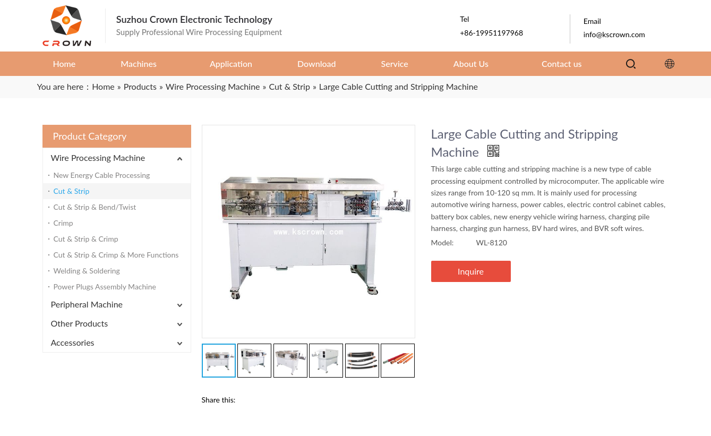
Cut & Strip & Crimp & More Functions (116, 254)
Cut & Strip (72, 190)
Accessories (73, 342)
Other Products (79, 323)
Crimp (63, 222)
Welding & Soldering (87, 270)
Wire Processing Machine (98, 157)
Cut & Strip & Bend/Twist (95, 206)
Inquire (471, 271)
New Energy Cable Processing (102, 174)
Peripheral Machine (87, 304)
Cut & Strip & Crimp (86, 238)
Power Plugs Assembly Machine (105, 286)
